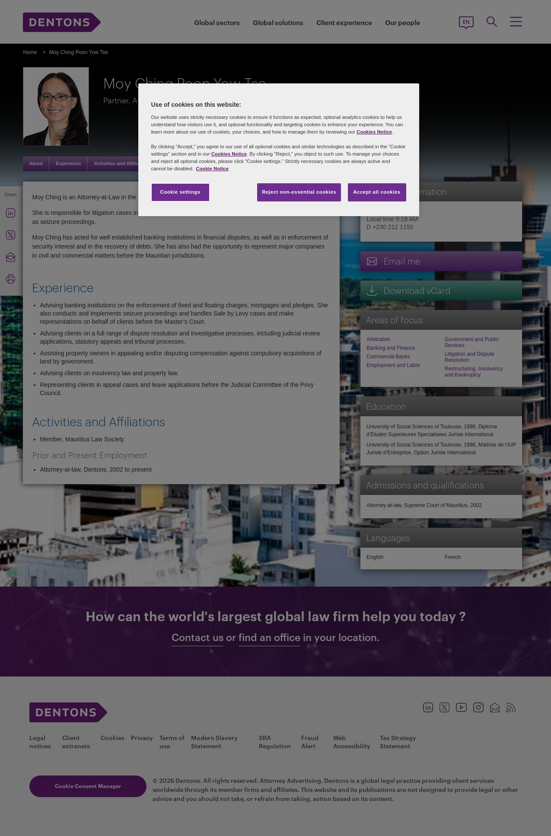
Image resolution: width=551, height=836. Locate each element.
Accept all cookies (377, 192)
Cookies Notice (374, 131)
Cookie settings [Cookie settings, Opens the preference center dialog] (180, 192)
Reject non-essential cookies (299, 192)
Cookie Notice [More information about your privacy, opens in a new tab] (212, 168)
